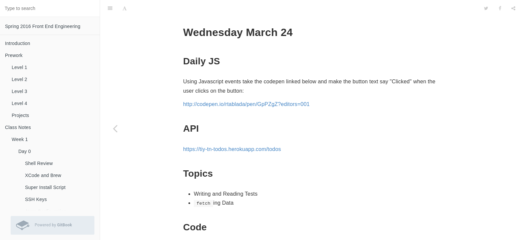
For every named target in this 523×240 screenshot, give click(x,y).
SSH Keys (36, 199)
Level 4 (19, 103)
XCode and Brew (43, 175)
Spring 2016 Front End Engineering (42, 26)
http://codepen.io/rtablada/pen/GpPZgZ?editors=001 (246, 104)
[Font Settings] (124, 8)
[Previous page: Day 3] (115, 128)
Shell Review (39, 163)
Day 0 (24, 151)
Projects (20, 115)
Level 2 (19, 79)
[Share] (513, 8)
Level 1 (19, 67)
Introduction (17, 43)
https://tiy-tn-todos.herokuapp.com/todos (232, 149)
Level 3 (19, 91)
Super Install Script (45, 187)
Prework (14, 55)
